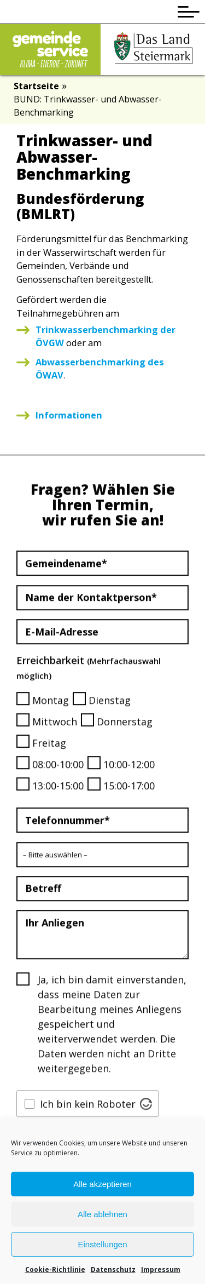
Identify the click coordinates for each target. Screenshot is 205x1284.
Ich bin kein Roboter (88, 1120)
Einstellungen (102, 1248)
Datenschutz (113, 1273)
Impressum (160, 1273)
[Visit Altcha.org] (146, 1120)
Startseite (36, 86)
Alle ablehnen (102, 1218)
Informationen (69, 415)
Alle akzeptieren (102, 1188)
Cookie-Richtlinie (55, 1273)
